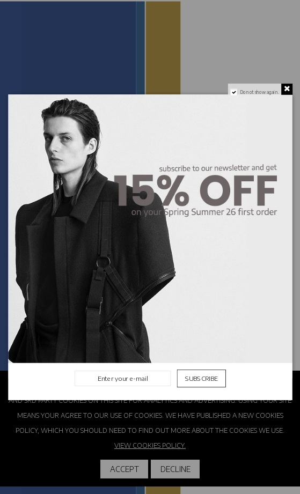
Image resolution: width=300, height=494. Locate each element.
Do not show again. (259, 91)
